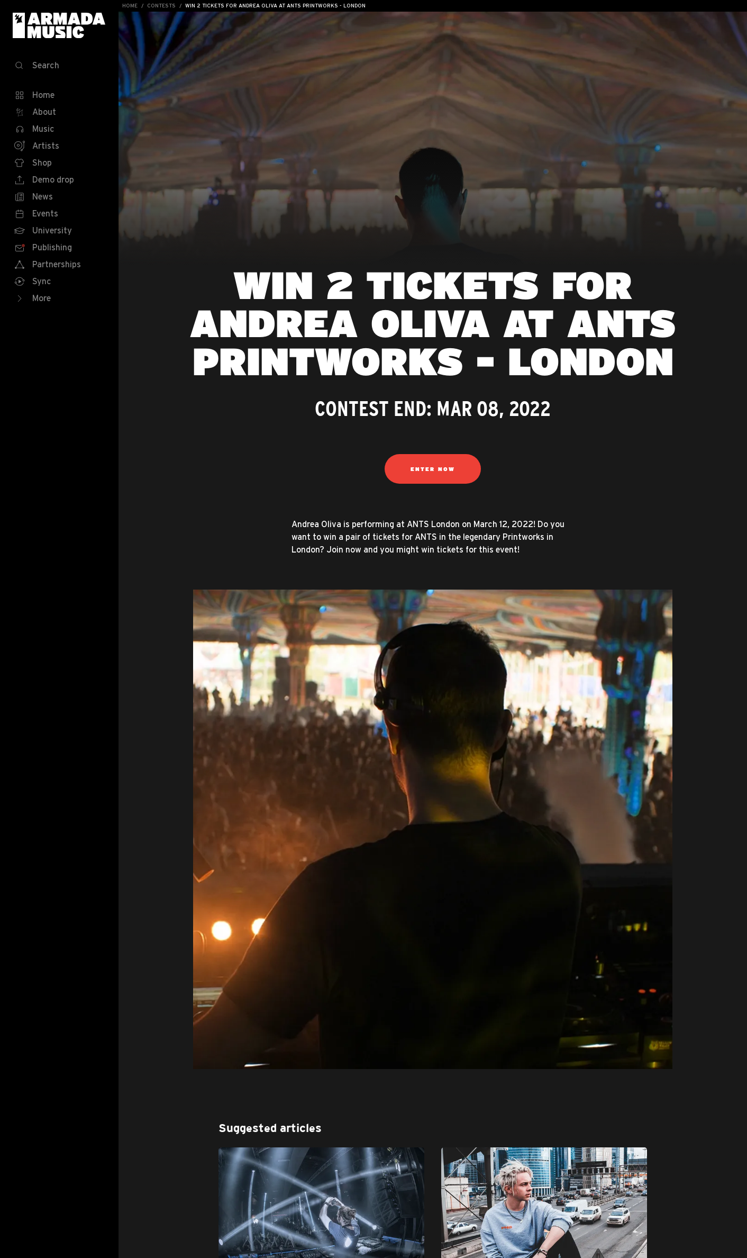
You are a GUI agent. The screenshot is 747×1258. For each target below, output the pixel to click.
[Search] (59, 65)
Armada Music (59, 25)
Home (130, 5)
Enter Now (433, 469)
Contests (161, 5)
